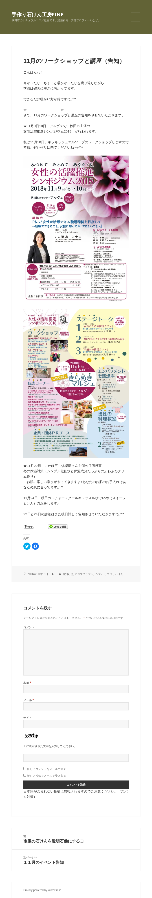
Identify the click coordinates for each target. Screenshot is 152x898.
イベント (100, 574)
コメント (29, 627)
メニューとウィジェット (136, 21)
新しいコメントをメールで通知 (46, 769)
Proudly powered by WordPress (42, 890)
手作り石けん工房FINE (37, 14)
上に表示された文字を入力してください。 (50, 746)
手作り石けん (115, 574)
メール (28, 700)
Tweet (28, 526)
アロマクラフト (84, 574)
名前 (27, 683)
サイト (27, 718)
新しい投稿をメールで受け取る (46, 776)
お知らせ (67, 574)
